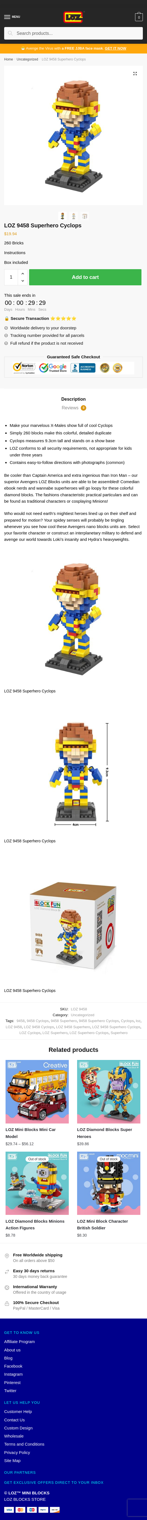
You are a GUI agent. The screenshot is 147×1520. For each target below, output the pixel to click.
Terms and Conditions (24, 1444)
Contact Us (14, 1419)
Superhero (119, 1033)
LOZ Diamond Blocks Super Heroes (104, 1133)
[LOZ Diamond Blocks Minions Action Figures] (37, 1183)
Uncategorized (27, 59)
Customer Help (18, 1411)
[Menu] (7, 17)
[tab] (73, 399)
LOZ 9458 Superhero (73, 1027)
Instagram (13, 1374)
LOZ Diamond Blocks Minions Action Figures (35, 1224)
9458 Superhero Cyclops (99, 1021)
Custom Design (18, 1428)
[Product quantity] (11, 277)
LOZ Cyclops (29, 1033)
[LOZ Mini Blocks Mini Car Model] (37, 1091)
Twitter (10, 1390)
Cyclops (127, 1021)
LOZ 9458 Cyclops (39, 1027)
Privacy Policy (17, 1452)
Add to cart (85, 277)
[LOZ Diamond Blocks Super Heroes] (108, 1091)
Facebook (13, 1366)
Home (8, 59)
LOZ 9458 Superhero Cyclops (116, 1027)
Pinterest (12, 1382)
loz (138, 1021)
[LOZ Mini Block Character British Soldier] (108, 1183)
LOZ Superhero (54, 1033)
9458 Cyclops (38, 1021)
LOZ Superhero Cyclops (89, 1033)
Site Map (12, 1460)
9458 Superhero (64, 1021)
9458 (21, 1021)
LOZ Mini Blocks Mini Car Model (31, 1133)
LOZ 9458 (14, 1027)
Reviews (74, 408)
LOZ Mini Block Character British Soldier (102, 1224)
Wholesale (14, 1436)
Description (73, 399)
